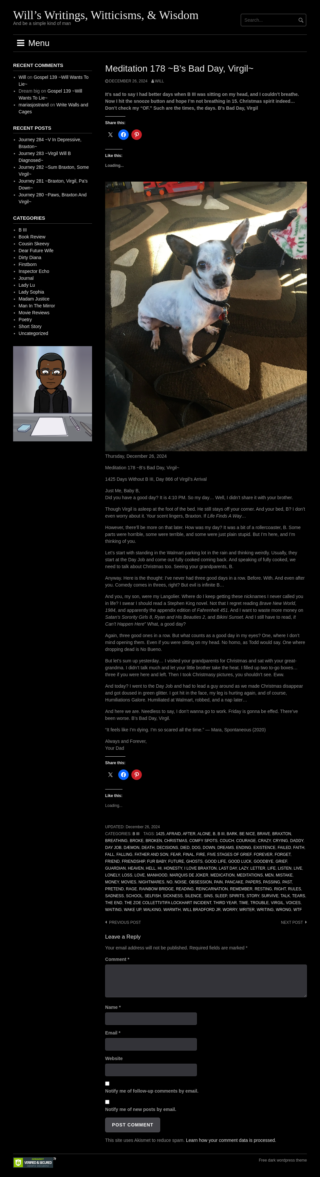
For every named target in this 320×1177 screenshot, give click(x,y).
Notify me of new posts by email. (140, 1109)
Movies (128, 882)
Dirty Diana (30, 257)
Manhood (157, 875)
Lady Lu (27, 285)
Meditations (250, 875)
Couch (227, 840)
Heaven (135, 868)
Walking (152, 909)
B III (136, 834)
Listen (285, 868)
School (134, 896)
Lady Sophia (31, 292)
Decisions (167, 847)
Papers (253, 882)
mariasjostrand (34, 104)
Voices (293, 902)
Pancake (234, 882)
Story (252, 896)
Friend (112, 861)
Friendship (133, 861)
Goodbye (263, 861)
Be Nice (247, 834)
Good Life (215, 861)
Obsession (200, 882)
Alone (204, 834)
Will (159, 81)
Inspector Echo (34, 271)
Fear (175, 854)
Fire (200, 854)
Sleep (221, 896)
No (170, 882)
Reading (185, 889)
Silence (193, 896)
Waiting (113, 909)
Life (272, 868)
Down (209, 847)
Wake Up (132, 909)
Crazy (264, 840)
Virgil (277, 902)
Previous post (125, 922)
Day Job (113, 847)
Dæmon (131, 847)
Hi (159, 868)
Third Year (225, 902)
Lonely (112, 875)
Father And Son (151, 854)
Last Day (228, 868)
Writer (247, 909)
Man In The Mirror (37, 305)
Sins (208, 896)
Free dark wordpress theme (283, 1160)
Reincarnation (212, 889)
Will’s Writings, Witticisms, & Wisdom (105, 15)
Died (184, 847)
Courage (246, 840)
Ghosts (194, 861)
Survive (269, 896)
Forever (263, 854)
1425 (160, 834)
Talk (285, 896)
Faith (298, 847)
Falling (124, 854)
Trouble (259, 902)
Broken (153, 840)
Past (287, 882)
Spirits (236, 896)
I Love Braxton (200, 868)
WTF (297, 909)
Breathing (116, 840)
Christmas (175, 840)
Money (112, 882)
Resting (263, 889)
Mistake (284, 875)
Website (113, 1058)
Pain (218, 882)
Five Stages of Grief (229, 854)
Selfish (152, 896)
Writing (265, 909)
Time (243, 902)
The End (113, 902)
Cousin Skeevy (34, 243)
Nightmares (151, 882)
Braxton (281, 834)
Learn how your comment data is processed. (231, 1140)
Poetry (25, 319)
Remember (241, 889)
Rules (294, 889)
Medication (223, 875)
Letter (257, 868)
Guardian (115, 868)
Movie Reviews (34, 312)
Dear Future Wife (36, 250)
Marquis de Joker (189, 875)
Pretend (114, 889)
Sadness (114, 896)
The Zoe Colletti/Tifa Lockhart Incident (167, 902)
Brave (263, 834)
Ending (243, 847)
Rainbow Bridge (156, 889)
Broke (136, 840)
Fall (109, 854)
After (189, 834)
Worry (230, 909)
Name (113, 1007)
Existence (264, 847)
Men (269, 875)
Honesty (173, 868)
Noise (181, 882)
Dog (196, 847)
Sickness (173, 896)
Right (280, 889)
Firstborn (28, 264)
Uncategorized (33, 333)
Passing (271, 882)
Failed (284, 847)
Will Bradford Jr (201, 909)
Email (113, 1032)
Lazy (243, 868)
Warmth (172, 909)
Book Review (32, 236)
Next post (292, 922)
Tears (298, 896)
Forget (283, 854)
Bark (232, 834)
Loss (127, 875)
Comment (117, 959)
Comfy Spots (203, 840)
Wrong (283, 909)
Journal (26, 278)
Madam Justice (34, 298)
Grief (281, 861)
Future (176, 861)
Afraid (173, 834)
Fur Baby (156, 861)
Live (298, 868)
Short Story (30, 326)
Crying (280, 840)
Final (188, 854)
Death (147, 847)
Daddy (296, 840)
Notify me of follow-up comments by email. (151, 1091)
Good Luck (240, 861)
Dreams (225, 847)
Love (140, 875)
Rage (131, 889)
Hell (151, 868)
